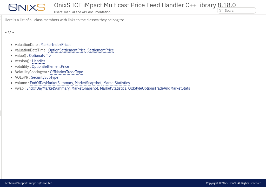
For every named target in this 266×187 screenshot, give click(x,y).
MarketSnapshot (153, 83)
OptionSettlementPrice (131, 50)
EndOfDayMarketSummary (116, 83)
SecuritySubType (109, 77)
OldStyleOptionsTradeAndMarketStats (224, 88)
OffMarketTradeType (131, 72)
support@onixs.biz (40, 183)
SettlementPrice (165, 50)
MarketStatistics (181, 83)
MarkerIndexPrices (120, 44)
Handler (103, 61)
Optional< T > (105, 55)
